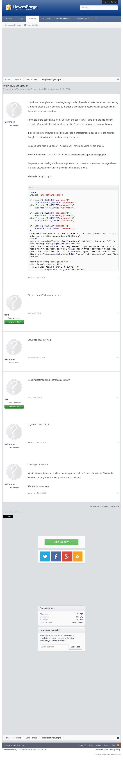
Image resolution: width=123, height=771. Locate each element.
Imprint (98, 745)
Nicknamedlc (77, 622)
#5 (117, 442)
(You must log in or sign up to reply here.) (104, 506)
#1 (117, 277)
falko (7, 315)
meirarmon (53, 89)
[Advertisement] (61, 52)
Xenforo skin (9, 745)
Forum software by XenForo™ (24, 750)
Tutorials (9, 19)
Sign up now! (61, 542)
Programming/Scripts (27, 89)
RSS (118, 745)
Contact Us (82, 745)
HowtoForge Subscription (87, 19)
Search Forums (14, 25)
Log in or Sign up (109, 2)
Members (46, 19)
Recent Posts (32, 25)
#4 (117, 398)
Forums (32, 19)
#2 (117, 313)
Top (113, 745)
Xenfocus (20, 745)
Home (106, 745)
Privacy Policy (115, 750)
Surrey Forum (116, 754)
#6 (117, 493)
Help (91, 745)
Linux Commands (63, 19)
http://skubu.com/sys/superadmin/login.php (85, 154)
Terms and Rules (101, 750)
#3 (117, 358)
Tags (21, 19)
